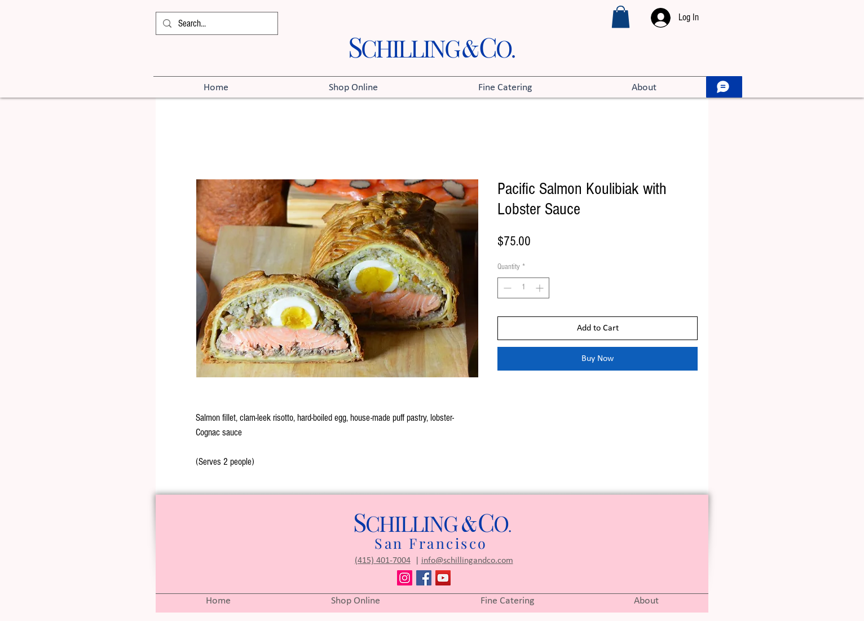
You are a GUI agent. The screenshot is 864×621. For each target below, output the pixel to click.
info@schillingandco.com (467, 560)
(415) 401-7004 (383, 560)
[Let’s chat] (724, 87)
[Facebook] (423, 577)
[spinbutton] (523, 288)
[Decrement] (506, 288)
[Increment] (541, 288)
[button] (620, 17)
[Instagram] (404, 577)
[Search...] (216, 23)
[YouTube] (443, 577)
